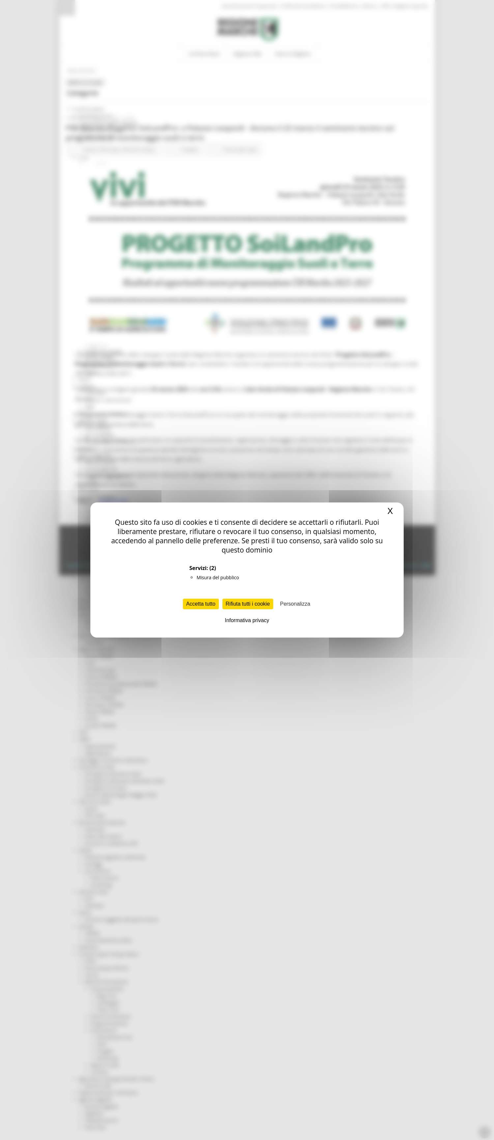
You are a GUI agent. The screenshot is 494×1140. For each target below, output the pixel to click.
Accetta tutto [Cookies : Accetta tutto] (201, 604)
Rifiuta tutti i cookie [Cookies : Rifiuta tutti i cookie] (248, 604)
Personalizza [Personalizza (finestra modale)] (295, 604)
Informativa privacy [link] (247, 620)
